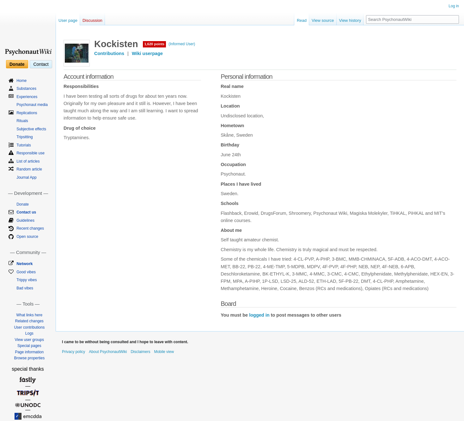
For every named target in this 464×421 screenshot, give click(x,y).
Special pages (29, 346)
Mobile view (164, 352)
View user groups (29, 339)
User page (67, 20)
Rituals (22, 121)
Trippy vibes (26, 280)
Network (24, 263)
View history (350, 20)
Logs (29, 333)
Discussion (92, 20)
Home (21, 80)
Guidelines (25, 220)
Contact (40, 64)
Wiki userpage (147, 53)
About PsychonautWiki (108, 352)
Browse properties (29, 358)
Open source (27, 236)
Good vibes (26, 272)
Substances (26, 88)
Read (302, 20)
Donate (16, 64)
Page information (29, 352)
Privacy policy (73, 352)
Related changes (29, 321)
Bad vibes (24, 288)
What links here (29, 315)
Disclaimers (140, 352)
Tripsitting (24, 137)
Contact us (26, 212)
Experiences (26, 97)
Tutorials (23, 145)
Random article (29, 169)
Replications (26, 113)
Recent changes (30, 228)
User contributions (29, 327)
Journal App (26, 177)
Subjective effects (31, 129)
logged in (259, 315)
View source (323, 20)
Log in (454, 6)
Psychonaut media (32, 104)
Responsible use (30, 153)
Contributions (109, 53)
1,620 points (154, 44)
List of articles (28, 161)
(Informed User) (181, 44)
